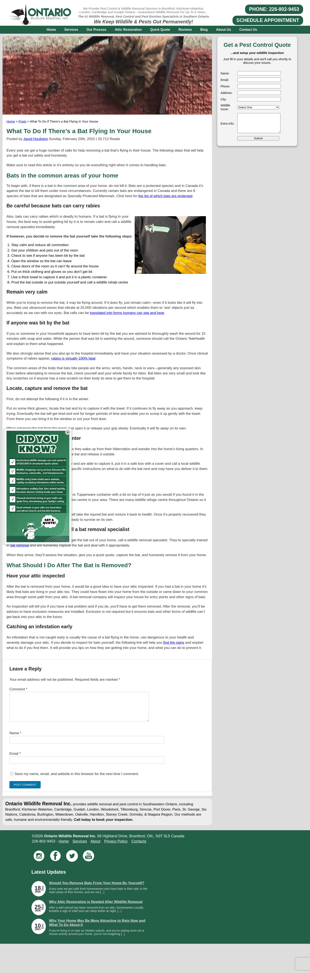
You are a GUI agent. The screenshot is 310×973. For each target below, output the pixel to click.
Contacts (138, 846)
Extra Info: (227, 123)
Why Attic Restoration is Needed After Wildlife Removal (95, 907)
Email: (225, 80)
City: (224, 99)
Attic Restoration (128, 29)
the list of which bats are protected (165, 196)
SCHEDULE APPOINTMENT (267, 20)
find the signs (173, 643)
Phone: (225, 86)
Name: (225, 73)
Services (71, 29)
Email (15, 759)
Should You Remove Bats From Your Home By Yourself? (96, 888)
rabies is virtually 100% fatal (73, 358)
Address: (226, 92)
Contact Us (248, 29)
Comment (18, 689)
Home (51, 29)
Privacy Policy (116, 846)
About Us (223, 29)
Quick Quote (160, 29)
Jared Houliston (35, 139)
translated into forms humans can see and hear (127, 313)
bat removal (19, 545)
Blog (204, 29)
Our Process (96, 29)
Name (15, 738)
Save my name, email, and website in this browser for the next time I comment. (77, 779)
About (95, 846)
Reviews (185, 29)
